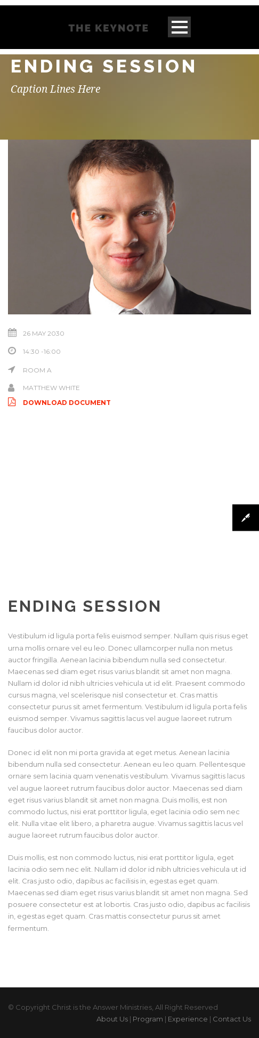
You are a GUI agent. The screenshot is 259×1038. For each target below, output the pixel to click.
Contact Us (232, 1019)
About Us (112, 1019)
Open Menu (179, 27)
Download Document (59, 403)
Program (148, 1019)
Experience (188, 1019)
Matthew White (51, 388)
